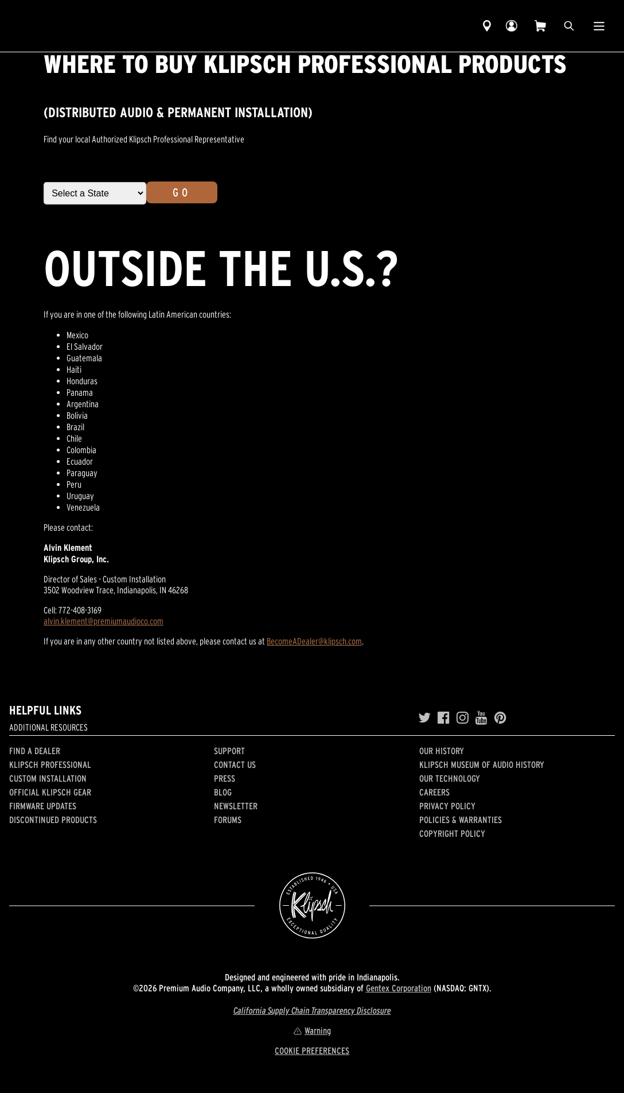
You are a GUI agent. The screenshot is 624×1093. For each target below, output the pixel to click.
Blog (223, 792)
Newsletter (236, 806)
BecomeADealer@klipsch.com (314, 641)
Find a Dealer (34, 751)
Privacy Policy (447, 806)
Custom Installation (48, 778)
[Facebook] (444, 718)
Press (224, 778)
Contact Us (235, 764)
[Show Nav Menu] (599, 26)
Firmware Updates (42, 806)
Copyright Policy (452, 833)
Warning (312, 1030)
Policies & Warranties (460, 819)
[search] (569, 26)
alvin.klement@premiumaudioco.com (103, 621)
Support (229, 751)
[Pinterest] (500, 718)
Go (182, 192)
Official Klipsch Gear (50, 792)
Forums (227, 819)
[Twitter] (424, 718)
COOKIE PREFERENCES (312, 1050)
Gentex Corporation (398, 988)
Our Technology (449, 778)
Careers (434, 792)
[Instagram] (463, 718)
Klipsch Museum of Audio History (481, 764)
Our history (441, 751)
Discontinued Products (53, 819)
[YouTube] (481, 718)
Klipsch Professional (50, 764)
